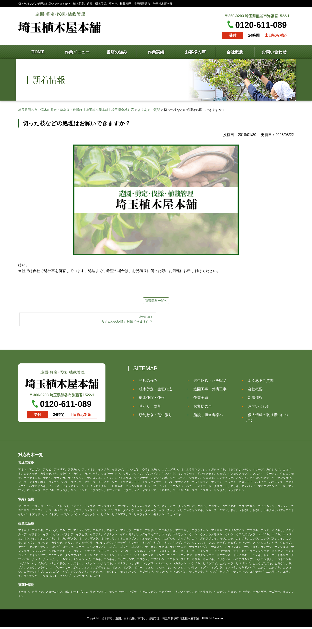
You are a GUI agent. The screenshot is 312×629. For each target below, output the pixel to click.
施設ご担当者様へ (206, 416)
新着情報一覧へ (156, 300)
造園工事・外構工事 (207, 391)
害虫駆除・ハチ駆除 (207, 382)
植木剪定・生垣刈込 (153, 391)
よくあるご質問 (258, 382)
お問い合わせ (257, 408)
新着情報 (253, 399)
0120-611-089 (261, 25)
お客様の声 (200, 408)
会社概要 (253, 391)
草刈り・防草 (148, 408)
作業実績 (198, 399)
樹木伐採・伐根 (149, 399)
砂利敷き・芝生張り (153, 416)
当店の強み (146, 382)
